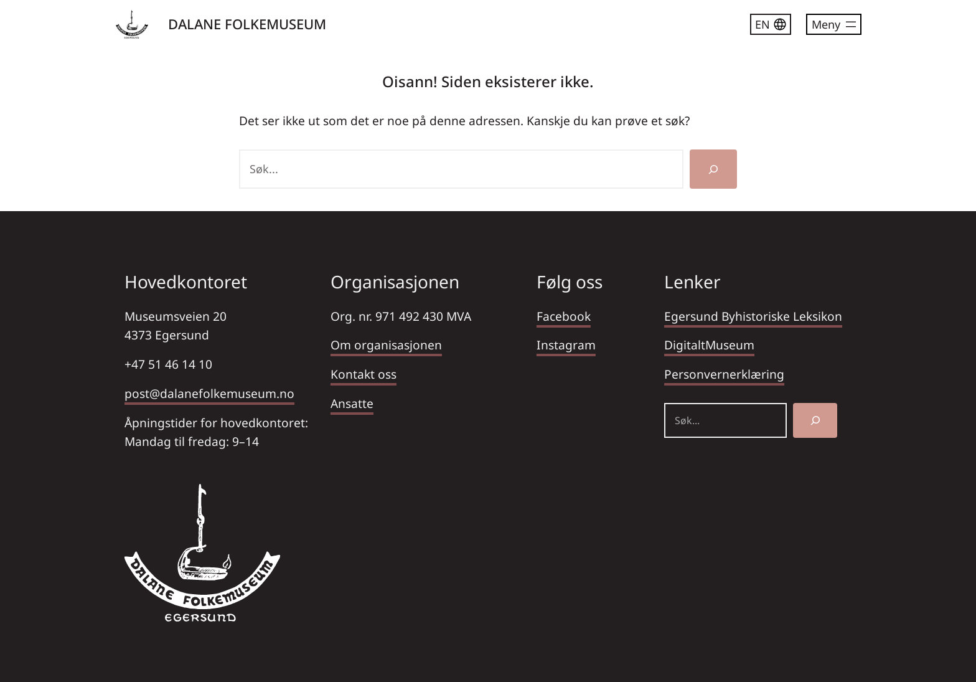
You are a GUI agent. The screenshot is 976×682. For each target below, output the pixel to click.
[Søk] (713, 169)
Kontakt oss (363, 374)
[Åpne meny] (833, 24)
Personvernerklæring (724, 374)
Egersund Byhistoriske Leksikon (753, 316)
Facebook (564, 316)
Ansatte (352, 403)
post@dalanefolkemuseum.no (209, 393)
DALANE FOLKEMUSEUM (247, 23)
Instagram (566, 344)
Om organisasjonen (386, 344)
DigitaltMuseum (709, 344)
